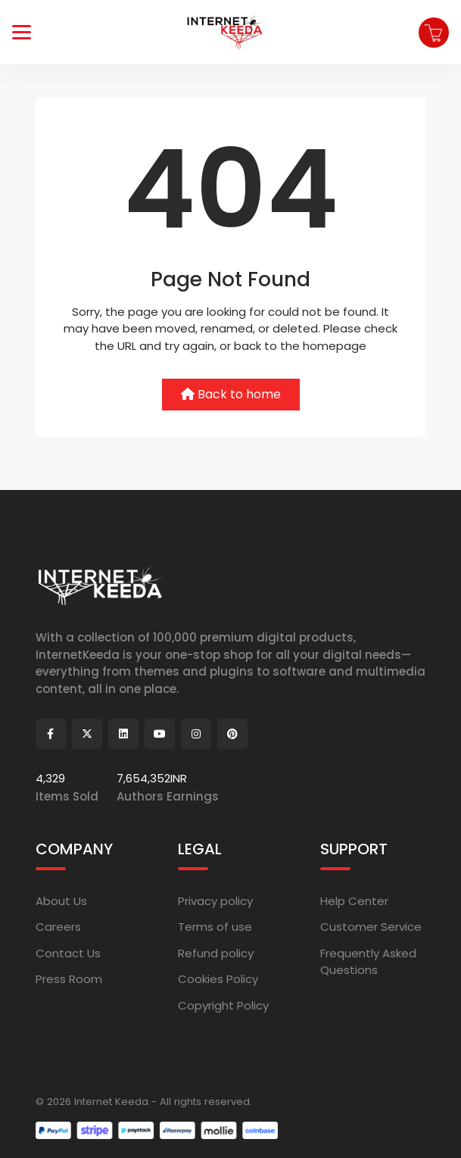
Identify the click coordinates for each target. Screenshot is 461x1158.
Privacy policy (215, 901)
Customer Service (371, 927)
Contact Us (68, 953)
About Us (61, 901)
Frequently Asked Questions (368, 962)
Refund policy (216, 953)
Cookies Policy (218, 979)
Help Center (354, 901)
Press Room (69, 979)
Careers (58, 927)
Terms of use (215, 927)
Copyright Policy (223, 1005)
